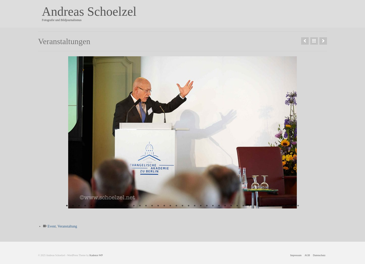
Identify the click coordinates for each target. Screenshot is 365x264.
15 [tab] (152, 205)
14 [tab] (146, 205)
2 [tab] (73, 205)
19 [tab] (176, 205)
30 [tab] (243, 205)
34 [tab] (267, 205)
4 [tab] (85, 205)
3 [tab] (79, 205)
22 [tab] (194, 205)
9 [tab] (115, 205)
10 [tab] (121, 205)
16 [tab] (158, 205)
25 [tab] (212, 205)
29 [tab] (237, 205)
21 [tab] (188, 205)
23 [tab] (200, 205)
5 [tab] (91, 205)
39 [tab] (298, 205)
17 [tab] (164, 205)
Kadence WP (96, 255)
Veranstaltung (67, 226)
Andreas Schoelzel (89, 11)
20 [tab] (182, 205)
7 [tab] (103, 205)
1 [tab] (66, 205)
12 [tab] (133, 205)
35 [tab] (273, 205)
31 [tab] (249, 205)
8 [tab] (109, 205)
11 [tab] (127, 205)
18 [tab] (170, 205)
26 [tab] (219, 205)
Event (52, 226)
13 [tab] (139, 205)
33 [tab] (261, 205)
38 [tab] (292, 205)
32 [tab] (255, 205)
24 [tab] (206, 205)
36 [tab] (279, 205)
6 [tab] (97, 205)
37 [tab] (285, 205)
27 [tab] (225, 205)
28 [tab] (231, 205)
